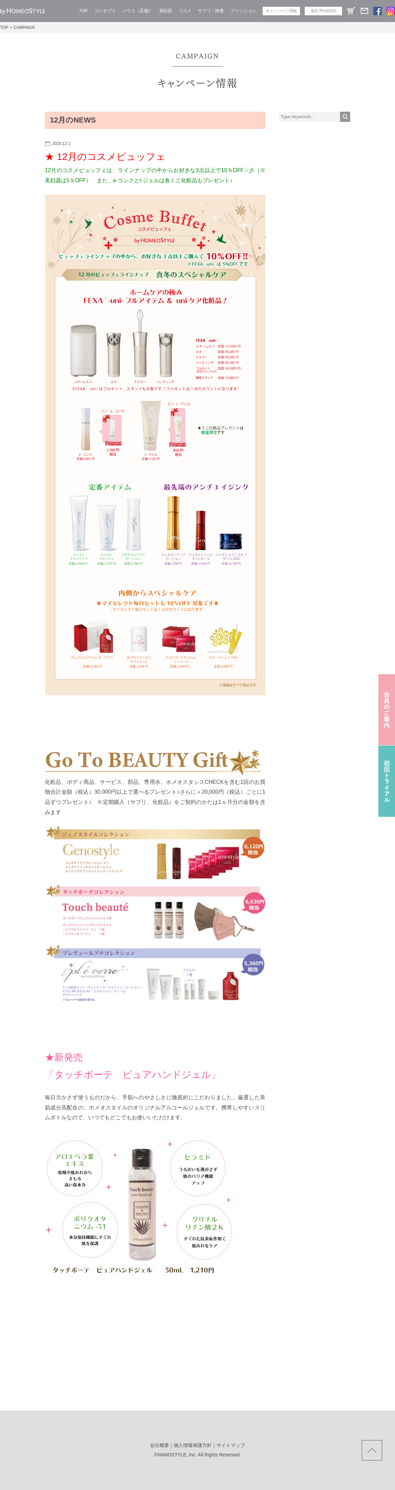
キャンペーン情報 (281, 10)
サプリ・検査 (211, 10)
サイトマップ (231, 1445)
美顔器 (165, 10)
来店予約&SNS (323, 10)
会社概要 (159, 1445)
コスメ (184, 10)
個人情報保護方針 (193, 1445)
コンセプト (105, 10)
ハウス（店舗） (137, 10)
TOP (83, 10)
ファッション (243, 10)
